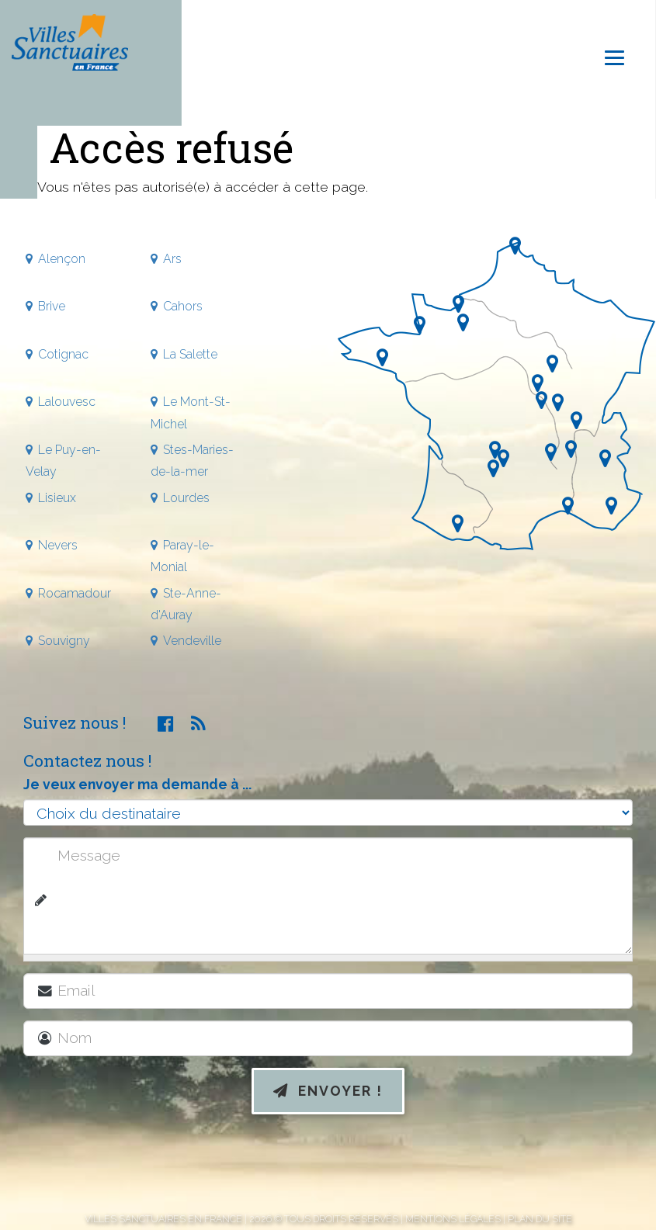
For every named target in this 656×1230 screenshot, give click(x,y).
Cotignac (63, 354)
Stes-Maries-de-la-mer (192, 460)
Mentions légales (453, 1219)
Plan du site (540, 1219)
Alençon (61, 258)
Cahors (183, 306)
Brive (51, 306)
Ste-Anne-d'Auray (186, 604)
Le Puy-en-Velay (63, 460)
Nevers (58, 545)
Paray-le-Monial (182, 556)
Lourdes (186, 497)
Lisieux (57, 497)
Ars (172, 258)
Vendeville (192, 640)
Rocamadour (74, 593)
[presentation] (328, 1166)
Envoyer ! (328, 1091)
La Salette (190, 354)
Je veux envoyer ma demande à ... (137, 784)
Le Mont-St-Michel (191, 412)
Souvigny (64, 640)
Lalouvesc (66, 401)
